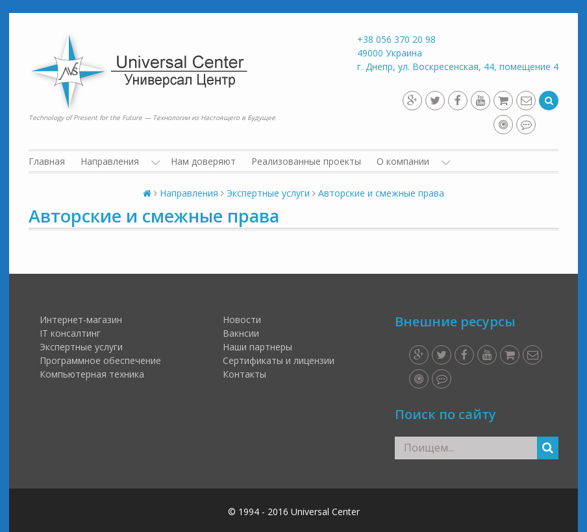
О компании (403, 161)
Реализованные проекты (306, 161)
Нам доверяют (203, 161)
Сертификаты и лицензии (278, 360)
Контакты (244, 374)
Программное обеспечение (100, 360)
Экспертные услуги (81, 347)
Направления (110, 161)
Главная (47, 161)
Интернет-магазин (81, 319)
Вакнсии (241, 333)
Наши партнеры (257, 347)
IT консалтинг (70, 333)
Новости (242, 319)
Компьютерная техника (92, 374)
